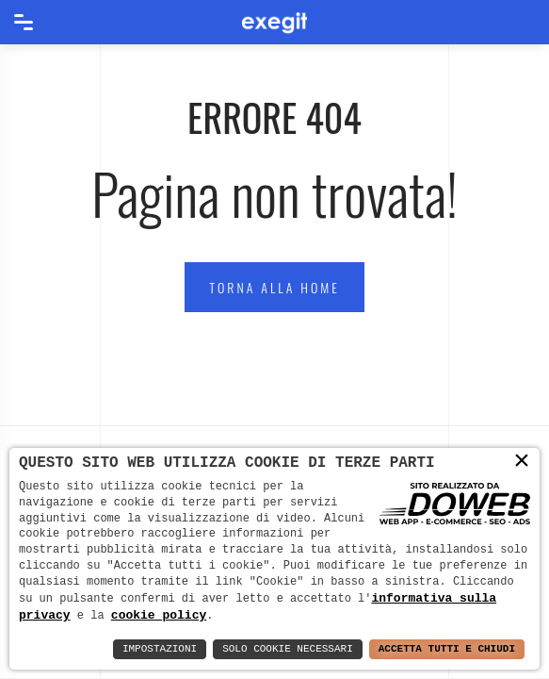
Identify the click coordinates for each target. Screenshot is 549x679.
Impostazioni (159, 649)
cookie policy (158, 614)
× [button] (521, 460)
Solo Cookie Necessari (287, 649)
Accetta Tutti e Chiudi (447, 649)
